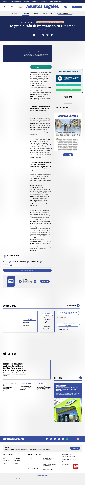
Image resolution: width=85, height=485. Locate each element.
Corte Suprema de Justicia (56, 1)
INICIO (4, 458)
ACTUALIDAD (15, 13)
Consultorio (9, 305)
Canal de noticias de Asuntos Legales (40, 67)
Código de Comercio (20, 261)
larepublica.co (8, 478)
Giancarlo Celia (47, 326)
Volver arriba (74, 439)
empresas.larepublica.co (35, 478)
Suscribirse (76, 6)
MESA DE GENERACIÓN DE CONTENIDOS (48, 459)
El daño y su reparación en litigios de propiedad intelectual (47, 321)
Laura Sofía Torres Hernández (32, 52)
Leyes (6, 261)
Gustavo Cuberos (28, 325)
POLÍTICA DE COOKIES (33, 468)
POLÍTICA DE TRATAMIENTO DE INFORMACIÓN (49, 465)
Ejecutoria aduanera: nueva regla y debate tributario (26, 388)
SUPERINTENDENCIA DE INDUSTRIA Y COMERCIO (48, 468)
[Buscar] (12, 7)
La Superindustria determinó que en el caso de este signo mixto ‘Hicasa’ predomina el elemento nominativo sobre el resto (68, 394)
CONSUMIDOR (36, 13)
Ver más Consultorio (73, 305)
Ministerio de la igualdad (15, 1)
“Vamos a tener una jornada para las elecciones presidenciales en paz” (9, 388)
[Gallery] (27, 280)
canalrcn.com (66, 478)
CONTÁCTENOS (31, 459)
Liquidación (35, 1)
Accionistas (35, 261)
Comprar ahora (68, 84)
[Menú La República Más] (4, 7)
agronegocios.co (20, 478)
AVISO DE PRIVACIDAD (48, 462)
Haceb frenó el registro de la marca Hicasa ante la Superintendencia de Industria (67, 389)
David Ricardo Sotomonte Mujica (66, 320)
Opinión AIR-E (26, 322)
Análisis (7, 265)
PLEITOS (45, 13)
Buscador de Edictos (65, 13)
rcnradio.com (77, 478)
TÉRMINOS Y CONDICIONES (34, 465)
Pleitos (58, 378)
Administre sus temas (27, 270)
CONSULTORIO (25, 13)
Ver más (68, 155)
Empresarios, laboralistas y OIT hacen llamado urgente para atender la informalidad (44, 388)
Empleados (26, 1)
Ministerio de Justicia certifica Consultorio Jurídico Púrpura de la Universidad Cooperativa (14, 367)
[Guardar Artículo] (36, 35)
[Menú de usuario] (65, 7)
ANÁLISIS (52, 13)
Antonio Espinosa (65, 331)
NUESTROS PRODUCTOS (33, 462)
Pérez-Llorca (44, 1)
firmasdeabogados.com (52, 478)
